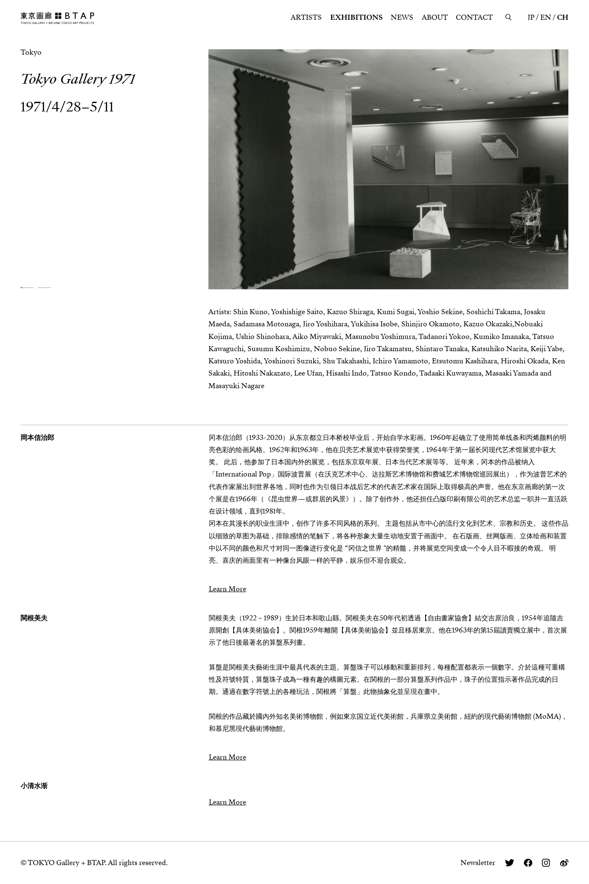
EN (545, 17)
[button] (27, 287)
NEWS (402, 17)
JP (531, 17)
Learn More (227, 589)
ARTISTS (306, 17)
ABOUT (435, 17)
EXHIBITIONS (356, 17)
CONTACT (474, 17)
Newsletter (477, 863)
